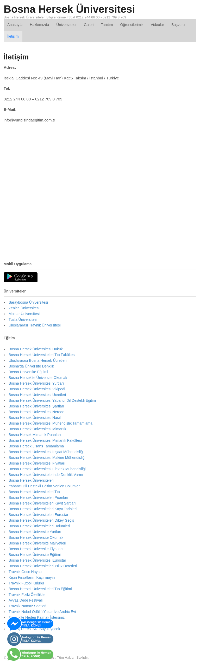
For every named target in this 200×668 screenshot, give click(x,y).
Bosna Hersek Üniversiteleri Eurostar (38, 515)
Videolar (157, 25)
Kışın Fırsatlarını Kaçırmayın (32, 577)
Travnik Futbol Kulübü (26, 583)
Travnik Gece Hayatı (25, 572)
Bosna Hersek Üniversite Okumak (36, 537)
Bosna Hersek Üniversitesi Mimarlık (37, 429)
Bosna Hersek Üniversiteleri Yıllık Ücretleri (43, 566)
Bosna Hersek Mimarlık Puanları (35, 435)
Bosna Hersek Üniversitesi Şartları (36, 406)
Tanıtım (107, 25)
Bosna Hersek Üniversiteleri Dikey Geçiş (41, 520)
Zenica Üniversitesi (24, 308)
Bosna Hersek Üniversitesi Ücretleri (37, 395)
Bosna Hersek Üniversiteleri (31, 480)
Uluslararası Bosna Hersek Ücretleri (38, 360)
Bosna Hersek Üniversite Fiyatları (36, 549)
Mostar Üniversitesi (24, 314)
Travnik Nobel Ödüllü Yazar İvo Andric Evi (42, 612)
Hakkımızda (39, 25)
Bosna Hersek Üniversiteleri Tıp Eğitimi (40, 589)
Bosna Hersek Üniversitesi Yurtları (36, 383)
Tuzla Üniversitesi (23, 319)
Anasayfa (14, 25)
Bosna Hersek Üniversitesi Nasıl (35, 417)
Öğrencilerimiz (131, 25)
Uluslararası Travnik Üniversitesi (35, 325)
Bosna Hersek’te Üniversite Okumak (38, 378)
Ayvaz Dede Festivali (25, 600)
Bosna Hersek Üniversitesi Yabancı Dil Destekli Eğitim (52, 400)
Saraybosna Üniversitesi (28, 302)
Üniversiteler (66, 25)
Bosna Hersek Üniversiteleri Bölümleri (39, 526)
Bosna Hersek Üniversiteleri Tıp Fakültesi (42, 355)
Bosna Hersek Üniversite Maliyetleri (37, 543)
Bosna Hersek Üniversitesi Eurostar (37, 560)
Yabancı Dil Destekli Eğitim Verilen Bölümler (44, 486)
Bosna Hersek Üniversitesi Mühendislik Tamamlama (50, 423)
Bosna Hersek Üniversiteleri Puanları (38, 497)
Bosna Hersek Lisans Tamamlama (36, 446)
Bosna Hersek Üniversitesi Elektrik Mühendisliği (47, 469)
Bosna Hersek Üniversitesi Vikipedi (37, 389)
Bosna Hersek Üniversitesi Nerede (36, 412)
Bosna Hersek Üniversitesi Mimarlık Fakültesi (45, 440)
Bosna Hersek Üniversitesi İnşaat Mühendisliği (46, 452)
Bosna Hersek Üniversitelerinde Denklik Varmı (46, 475)
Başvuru (178, 25)
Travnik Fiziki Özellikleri (28, 594)
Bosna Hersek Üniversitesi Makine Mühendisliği (47, 457)
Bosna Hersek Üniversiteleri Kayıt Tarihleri (43, 509)
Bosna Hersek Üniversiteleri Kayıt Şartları (42, 503)
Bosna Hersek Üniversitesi (69, 9)
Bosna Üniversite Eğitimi (28, 372)
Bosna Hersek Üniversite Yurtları (35, 532)
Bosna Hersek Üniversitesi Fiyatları (37, 463)
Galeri (88, 25)
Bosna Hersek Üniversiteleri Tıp (34, 492)
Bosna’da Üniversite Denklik (31, 366)
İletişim (13, 36)
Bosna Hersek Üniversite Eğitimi (35, 555)
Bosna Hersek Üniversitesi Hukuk (36, 349)
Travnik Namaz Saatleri (27, 606)
